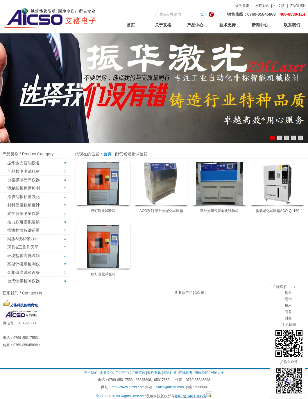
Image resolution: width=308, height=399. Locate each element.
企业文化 (107, 373)
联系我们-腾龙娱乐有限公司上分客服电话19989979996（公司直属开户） (55, 17)
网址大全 (217, 373)
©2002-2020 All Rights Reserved (121, 396)
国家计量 (170, 373)
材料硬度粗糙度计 (23, 205)
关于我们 (91, 373)
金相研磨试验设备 (23, 272)
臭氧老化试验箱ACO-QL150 (277, 211)
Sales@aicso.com (170, 387)
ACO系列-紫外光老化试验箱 (161, 211)
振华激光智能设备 (23, 163)
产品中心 (195, 25)
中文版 (279, 6)
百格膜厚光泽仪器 (23, 179)
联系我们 (292, 25)
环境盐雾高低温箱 (23, 255)
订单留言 (138, 373)
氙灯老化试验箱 (103, 274)
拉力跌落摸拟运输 (23, 222)
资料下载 (154, 373)
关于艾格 (163, 25)
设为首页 (242, 6)
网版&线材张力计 (22, 238)
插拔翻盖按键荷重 (23, 230)
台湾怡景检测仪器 (23, 280)
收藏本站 (262, 6)
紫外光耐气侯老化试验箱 (219, 211)
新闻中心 (260, 25)
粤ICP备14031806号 (190, 396)
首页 (131, 25)
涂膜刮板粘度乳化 (23, 196)
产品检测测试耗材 (23, 171)
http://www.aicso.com (128, 387)
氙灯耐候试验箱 (103, 211)
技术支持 (227, 25)
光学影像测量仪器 (23, 213)
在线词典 (186, 373)
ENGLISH (298, 6)
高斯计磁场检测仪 (23, 264)
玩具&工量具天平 (22, 247)
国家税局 (201, 373)
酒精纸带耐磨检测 (23, 188)
